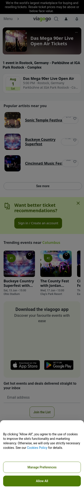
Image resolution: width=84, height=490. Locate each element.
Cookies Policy (37, 448)
